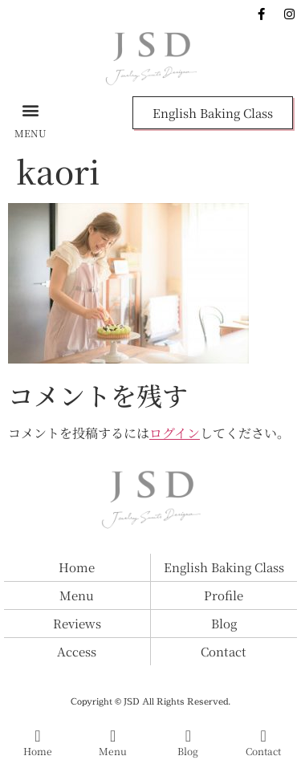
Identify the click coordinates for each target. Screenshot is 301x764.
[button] (30, 109)
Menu (113, 751)
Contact (263, 751)
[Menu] (113, 736)
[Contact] (263, 736)
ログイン (174, 433)
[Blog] (188, 736)
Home (37, 751)
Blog (187, 751)
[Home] (38, 736)
